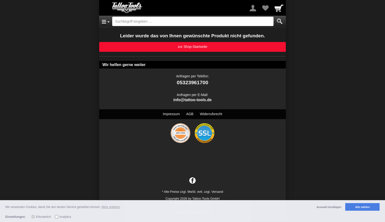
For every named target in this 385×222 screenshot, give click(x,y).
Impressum (171, 114)
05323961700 (192, 82)
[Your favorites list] (265, 8)
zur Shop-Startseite (192, 47)
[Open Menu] (105, 21)
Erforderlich (43, 217)
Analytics (65, 217)
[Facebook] (192, 180)
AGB (189, 114)
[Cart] (279, 8)
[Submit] (280, 21)
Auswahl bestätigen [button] (328, 207)
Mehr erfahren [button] (111, 207)
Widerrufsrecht (211, 114)
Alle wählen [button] (362, 207)
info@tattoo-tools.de (192, 100)
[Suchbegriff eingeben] (193, 21)
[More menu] (253, 8)
